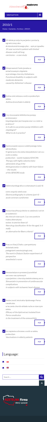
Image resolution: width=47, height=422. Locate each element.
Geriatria (12, 29)
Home (5, 29)
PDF (39, 60)
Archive (20, 29)
